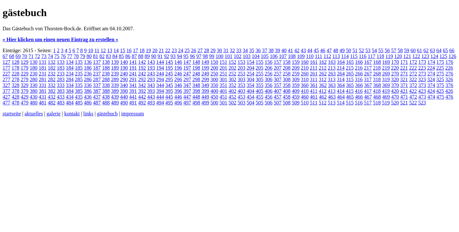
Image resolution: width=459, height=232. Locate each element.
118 (380, 56)
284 (70, 79)
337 (97, 85)
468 (377, 97)
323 (422, 79)
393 (151, 91)
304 (250, 79)
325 (440, 79)
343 (151, 85)
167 (368, 62)
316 (358, 79)
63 (432, 50)
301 (223, 79)
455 (259, 97)
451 (223, 97)
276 (449, 73)
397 (187, 91)
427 (6, 97)
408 (287, 91)
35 (251, 50)
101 (228, 56)
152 (232, 62)
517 (368, 102)
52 (361, 50)
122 (416, 56)
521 (404, 102)
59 (406, 50)
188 (106, 68)
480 (33, 102)
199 (205, 68)
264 (341, 73)
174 (431, 62)
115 (353, 56)
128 (15, 62)
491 (133, 102)
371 (404, 85)
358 (287, 85)
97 (198, 56)
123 (425, 56)
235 (79, 73)
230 (33, 73)
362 (323, 85)
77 (69, 56)
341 (133, 85)
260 (305, 73)
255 (259, 73)
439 (115, 97)
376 (449, 85)
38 (271, 50)
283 (61, 79)
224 (431, 68)
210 (305, 68)
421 (404, 91)
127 (6, 62)
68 (11, 56)
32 (232, 50)
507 (277, 102)
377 (6, 91)
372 (413, 85)
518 (377, 102)
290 (124, 79)
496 (178, 102)
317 (368, 79)
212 (322, 68)
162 (323, 62)
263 (332, 73)
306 (268, 79)
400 (214, 91)
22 (167, 50)
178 (15, 68)
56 (387, 50)
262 (323, 73)
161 (314, 62)
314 (340, 79)
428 (15, 97)
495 (169, 102)
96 (192, 56)
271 (404, 73)
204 (250, 68)
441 (133, 97)
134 (70, 62)
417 (368, 91)
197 (187, 68)
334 (70, 85)
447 (187, 97)
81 (95, 56)
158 (287, 62)
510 (305, 102)
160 (305, 62)
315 (349, 79)
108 (292, 56)
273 (422, 73)
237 (97, 73)
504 (250, 102)
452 (232, 97)
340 (124, 85)
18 (142, 50)
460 (305, 97)
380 (33, 91)
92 (166, 56)
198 (196, 68)
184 (70, 68)
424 (431, 91)
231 (42, 73)
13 (109, 50)
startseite (12, 113)
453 (241, 97)
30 (219, 50)
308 (287, 79)
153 (241, 62)
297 (187, 79)
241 (133, 73)
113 (336, 56)
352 (232, 85)
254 (250, 73)
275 (440, 73)
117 (371, 56)
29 (213, 50)
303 (241, 79)
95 (186, 56)
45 (316, 50)
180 (33, 68)
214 (340, 68)
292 (142, 79)
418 (377, 91)
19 (148, 50)
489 (115, 102)
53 (368, 50)
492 (142, 102)
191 (133, 68)
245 (169, 73)
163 (332, 62)
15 (122, 50)
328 (15, 85)
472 (413, 97)
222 (413, 68)
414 (340, 91)
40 (284, 50)
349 (205, 85)
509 (296, 102)
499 (205, 102)
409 (296, 91)
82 (102, 56)
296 (178, 79)
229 (24, 73)
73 (43, 56)
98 (205, 56)
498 (196, 102)
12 (103, 50)
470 (395, 97)
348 (196, 85)
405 (259, 91)
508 (287, 102)
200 (214, 68)
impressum (132, 113)
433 (61, 97)
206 (268, 68)
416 (358, 91)
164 (341, 62)
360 (305, 85)
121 (407, 56)
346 (178, 85)
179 (24, 68)
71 (31, 56)
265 (350, 73)
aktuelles (34, 113)
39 (277, 50)
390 (124, 91)
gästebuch (107, 113)
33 (238, 50)
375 (440, 85)
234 (70, 73)
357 (277, 85)
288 (106, 79)
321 (404, 79)
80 (89, 56)
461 (314, 97)
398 (196, 91)
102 (237, 56)
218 (377, 68)
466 (359, 97)
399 (205, 91)
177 (6, 68)
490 (124, 102)
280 (33, 79)
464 (341, 97)
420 (395, 91)
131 (42, 62)
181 (42, 68)
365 (350, 85)
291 (133, 79)
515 (349, 102)
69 (18, 56)
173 (422, 62)
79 (82, 56)
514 (340, 102)
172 (413, 62)
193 (151, 68)
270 (395, 73)
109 (301, 56)
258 (287, 73)
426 (449, 91)
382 (52, 91)
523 (422, 102)
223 (422, 68)
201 (223, 68)
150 (214, 62)
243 (151, 73)
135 (79, 62)
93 (173, 56)
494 (160, 102)
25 (187, 50)
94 (179, 56)
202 (232, 68)
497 (187, 102)
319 (386, 79)
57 (393, 50)
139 (115, 62)
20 (155, 50)
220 (395, 68)
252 (232, 73)
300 (214, 79)
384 (70, 91)
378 (15, 91)
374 (431, 85)
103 (246, 56)
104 (256, 56)
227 (6, 73)
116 (362, 56)
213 (331, 68)
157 (277, 62)
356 (268, 85)
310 (305, 79)
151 (223, 62)
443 (151, 97)
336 (88, 85)
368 (377, 85)
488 (106, 102)
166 (359, 62)
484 (70, 102)
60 (413, 50)
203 (241, 68)
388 (106, 91)
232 (52, 73)
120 (398, 56)
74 (50, 56)
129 (24, 62)
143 (151, 62)
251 (223, 73)
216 (358, 68)
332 (52, 85)
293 (151, 79)
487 (97, 102)
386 (88, 91)
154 (250, 62)
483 (61, 102)
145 (169, 62)
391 (133, 91)
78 (76, 56)
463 (332, 97)
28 (206, 50)
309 (296, 79)
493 (151, 102)
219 (386, 68)
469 (386, 97)
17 (135, 50)
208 (287, 68)
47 (329, 50)
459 (296, 97)
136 (88, 62)
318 (377, 79)
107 (283, 56)
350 (214, 85)
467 (368, 97)
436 (88, 97)
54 (374, 50)
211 (313, 68)
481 (42, 102)
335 (79, 85)
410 (305, 91)
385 (79, 91)
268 (377, 73)
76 (63, 56)
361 (314, 85)
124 (434, 56)
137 (97, 62)
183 (61, 68)
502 (232, 102)
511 (313, 102)
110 (309, 56)
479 (24, 102)
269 (386, 73)
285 (79, 79)
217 (368, 68)
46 (322, 50)
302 (232, 79)
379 (24, 91)
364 (341, 85)
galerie (53, 113)
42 (297, 50)
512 (322, 102)
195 (169, 68)
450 (214, 97)
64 (439, 50)
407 (277, 91)
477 (6, 102)
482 (52, 102)
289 (115, 79)
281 (42, 79)
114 (345, 56)
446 (178, 97)
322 (413, 79)
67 (5, 56)
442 (142, 97)
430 (33, 97)
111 (318, 56)
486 (88, 102)
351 (223, 85)
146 (178, 62)
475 (440, 97)
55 (380, 50)
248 (196, 73)
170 (395, 62)
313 (331, 79)
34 (245, 50)
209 (296, 68)
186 (88, 68)
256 (268, 73)
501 (223, 102)
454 (250, 97)
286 (88, 79)
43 (303, 50)
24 (180, 50)
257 (277, 73)
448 (196, 97)
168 (377, 62)
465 (350, 97)
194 (160, 68)
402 (232, 91)
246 (178, 73)
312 (322, 79)
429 (24, 97)
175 (440, 62)
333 (61, 85)
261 (314, 73)
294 (160, 79)
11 (96, 50)
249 (205, 73)
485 (79, 102)
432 (52, 97)
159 (296, 62)
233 (61, 73)
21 (161, 50)
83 (108, 56)
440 (124, 97)
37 (264, 50)
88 (140, 56)
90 (153, 56)
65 (445, 50)
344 (160, 85)
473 (422, 97)
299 (205, 79)
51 (355, 50)
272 (413, 73)
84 (114, 56)
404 (250, 91)
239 (115, 73)
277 (6, 79)
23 (174, 50)
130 (33, 62)
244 (160, 73)
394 (160, 91)
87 (134, 56)
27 (200, 50)
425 (440, 91)
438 (106, 97)
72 (37, 56)
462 (323, 97)
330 (33, 85)
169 (386, 62)
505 (259, 102)
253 (241, 73)
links (88, 113)
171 (404, 62)
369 (386, 85)
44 (309, 50)
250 (214, 73)
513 (331, 102)
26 (193, 50)
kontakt (72, 113)
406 (268, 91)
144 (160, 62)
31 (226, 50)
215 (349, 68)
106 (274, 56)
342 (142, 85)
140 (124, 62)
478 (15, 102)
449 (205, 97)
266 (359, 73)
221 (404, 68)
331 (42, 85)
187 (97, 68)
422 (413, 91)
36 (258, 50)
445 (169, 97)
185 (79, 68)
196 (178, 68)
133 (61, 62)
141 (133, 62)
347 (187, 85)
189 (115, 68)
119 (389, 56)
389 (115, 91)
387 (97, 91)
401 (223, 91)
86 (127, 56)
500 (214, 102)
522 (413, 102)
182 (52, 68)
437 (97, 97)
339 (115, 85)
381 (42, 91)
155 (259, 62)
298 (196, 79)
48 (335, 50)
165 (350, 62)
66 (451, 50)
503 (241, 102)
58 (400, 50)
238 (106, 73)
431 (42, 97)
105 (265, 56)
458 (287, 97)
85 (121, 56)
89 (147, 56)
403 (241, 91)
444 (160, 97)
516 (358, 102)
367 (368, 85)
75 (56, 56)
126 (452, 56)
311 (313, 79)
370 (395, 85)
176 (449, 62)
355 (259, 85)
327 (6, 85)
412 (322, 91)
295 (169, 79)
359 (296, 85)
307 (277, 79)
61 (419, 50)
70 (24, 56)
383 (61, 91)
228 (15, 73)
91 (160, 56)
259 (296, 73)
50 (348, 50)
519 (386, 102)
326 (449, 79)
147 (187, 62)
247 (187, 73)
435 (79, 97)
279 (24, 79)
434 (70, 97)
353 (241, 85)
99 (211, 56)
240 (124, 73)
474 (431, 97)
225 (440, 68)
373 (422, 85)
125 (443, 56)
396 (178, 91)
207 (277, 68)
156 (268, 62)
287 (97, 79)
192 (142, 68)
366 (359, 85)
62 (426, 50)
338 (106, 85)
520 (395, 102)
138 (106, 62)
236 (88, 73)
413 (331, 91)
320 (395, 79)
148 (196, 62)
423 (422, 91)
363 (332, 85)
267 (368, 73)
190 (124, 68)
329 (24, 85)
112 (327, 56)
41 (290, 50)
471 (404, 97)
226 (449, 68)
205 (259, 68)
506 (268, 102)
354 (250, 85)
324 (431, 79)
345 (169, 85)
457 (277, 97)
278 (15, 79)
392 (142, 91)
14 (116, 50)
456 (268, 97)
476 (449, 97)
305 (259, 79)
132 (52, 62)
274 (431, 73)
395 (169, 91)
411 (313, 91)
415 (349, 91)
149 (205, 62)
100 (219, 56)
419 (386, 91)
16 (129, 50)
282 (52, 79)
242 (142, 73)
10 (90, 50)
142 (142, 62)
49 (342, 50)
